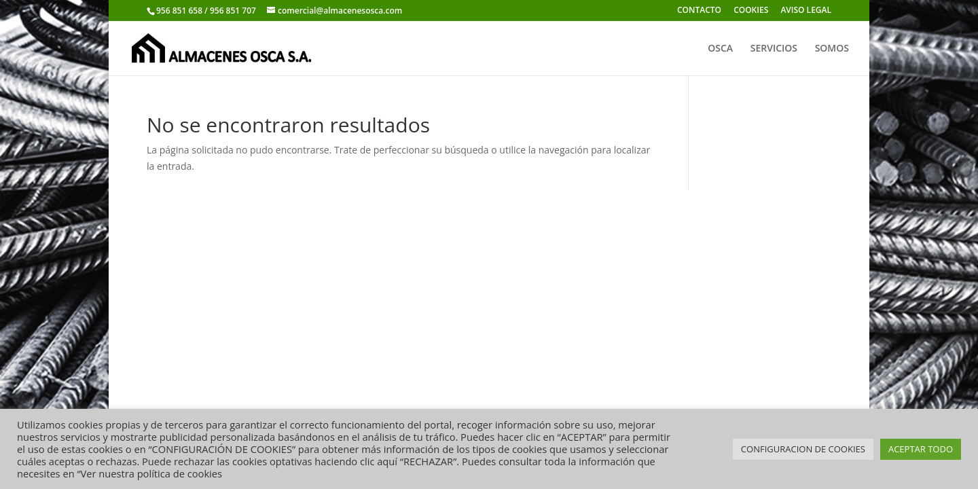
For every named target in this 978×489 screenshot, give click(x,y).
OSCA (720, 48)
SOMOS (832, 48)
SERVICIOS (773, 48)
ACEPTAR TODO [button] (920, 449)
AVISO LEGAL (805, 11)
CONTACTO (699, 11)
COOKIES (751, 11)
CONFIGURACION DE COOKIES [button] (803, 449)
